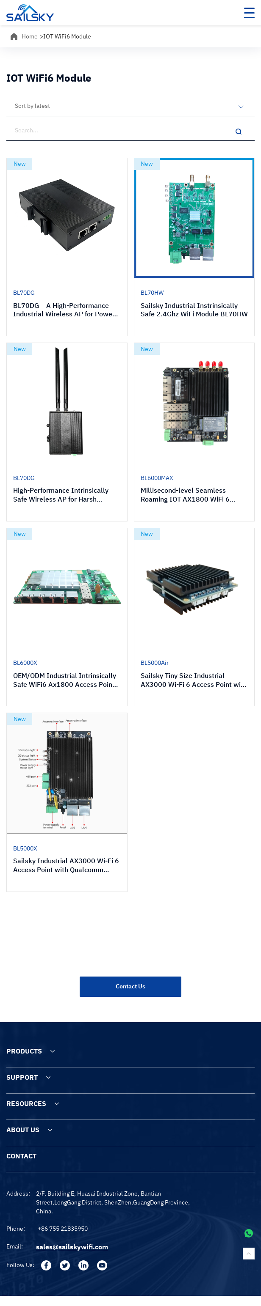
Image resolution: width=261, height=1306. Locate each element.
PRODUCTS (24, 1051)
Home (30, 36)
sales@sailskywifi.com (72, 1247)
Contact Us (130, 986)
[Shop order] (130, 105)
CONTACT (21, 1155)
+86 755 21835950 (63, 1228)
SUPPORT (22, 1077)
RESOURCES (26, 1103)
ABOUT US (22, 1129)
